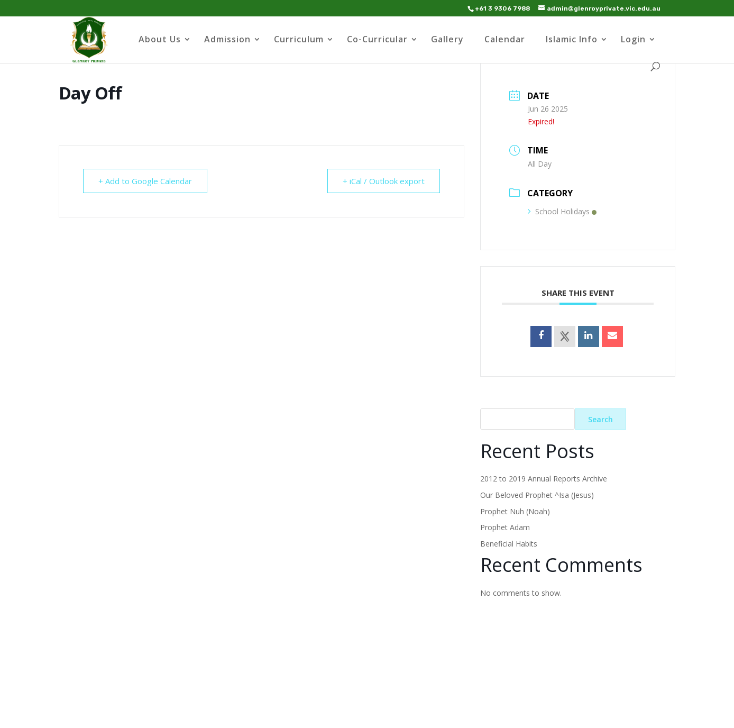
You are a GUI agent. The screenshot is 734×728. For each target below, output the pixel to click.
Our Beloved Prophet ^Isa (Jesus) (537, 495)
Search (600, 419)
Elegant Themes (149, 713)
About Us (160, 40)
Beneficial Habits (508, 544)
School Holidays (562, 211)
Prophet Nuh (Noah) (515, 511)
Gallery (447, 40)
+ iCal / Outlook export (384, 181)
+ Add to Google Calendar (145, 181)
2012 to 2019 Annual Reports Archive (543, 479)
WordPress (253, 713)
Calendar (504, 40)
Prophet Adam (505, 527)
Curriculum (299, 40)
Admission (227, 40)
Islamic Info (572, 40)
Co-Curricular (377, 40)
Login (633, 40)
